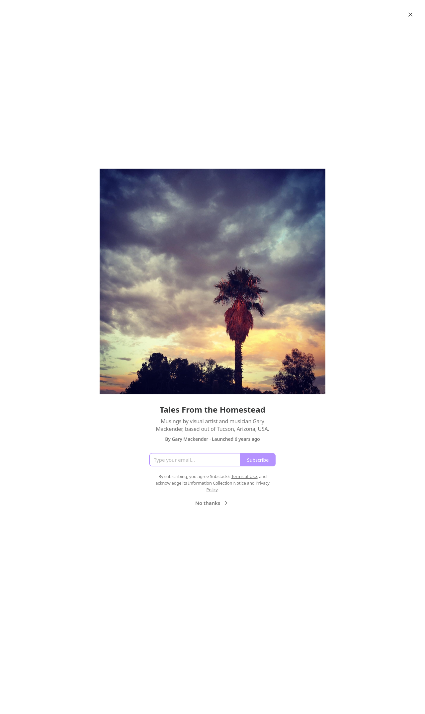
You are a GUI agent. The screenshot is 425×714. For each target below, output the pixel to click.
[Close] (410, 14)
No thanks (212, 503)
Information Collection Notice (217, 483)
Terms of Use (244, 476)
